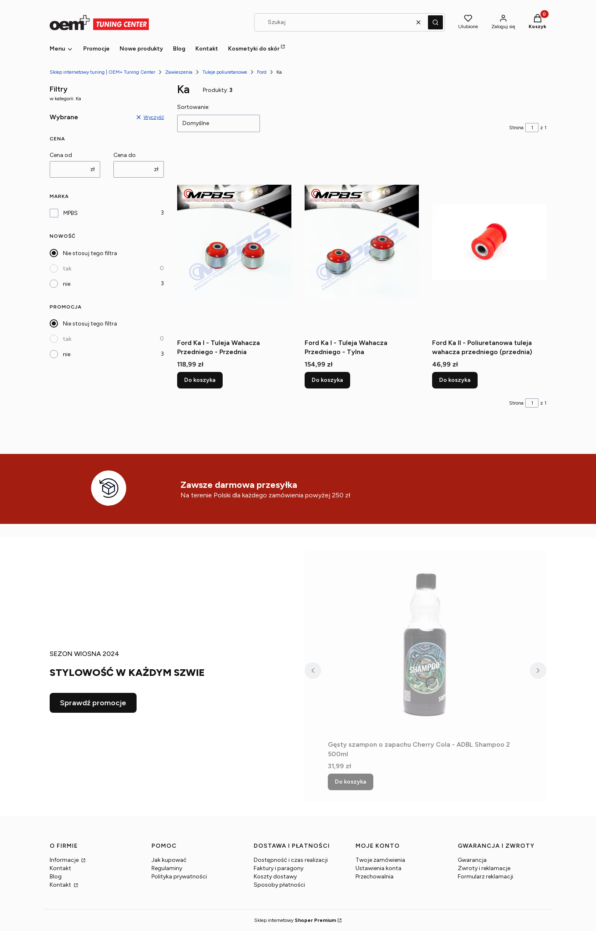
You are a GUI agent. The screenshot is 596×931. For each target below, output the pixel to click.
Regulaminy (166, 868)
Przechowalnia (375, 876)
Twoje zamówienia (380, 859)
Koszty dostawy (275, 876)
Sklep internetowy (295, 920)
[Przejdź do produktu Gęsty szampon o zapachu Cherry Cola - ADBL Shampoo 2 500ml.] (425, 643)
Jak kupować (169, 859)
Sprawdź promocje (93, 702)
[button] (435, 22)
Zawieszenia (178, 72)
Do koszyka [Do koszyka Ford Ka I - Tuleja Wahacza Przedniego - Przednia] (200, 379)
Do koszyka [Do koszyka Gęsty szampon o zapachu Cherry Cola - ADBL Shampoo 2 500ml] (350, 781)
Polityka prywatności (179, 876)
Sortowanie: (193, 107)
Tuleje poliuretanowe (224, 72)
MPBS (70, 213)
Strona (516, 127)
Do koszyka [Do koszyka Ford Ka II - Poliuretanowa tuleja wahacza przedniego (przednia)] (455, 379)
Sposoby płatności (279, 884)
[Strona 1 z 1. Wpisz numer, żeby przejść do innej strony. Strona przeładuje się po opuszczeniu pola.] (531, 127)
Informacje (65, 859)
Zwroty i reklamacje (484, 868)
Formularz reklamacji (485, 876)
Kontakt (60, 868)
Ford (262, 72)
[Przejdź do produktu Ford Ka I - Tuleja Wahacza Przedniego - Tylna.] (362, 242)
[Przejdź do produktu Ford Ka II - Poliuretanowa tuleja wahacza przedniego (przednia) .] (489, 242)
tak (67, 268)
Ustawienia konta (378, 868)
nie (66, 283)
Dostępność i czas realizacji (291, 859)
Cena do (124, 155)
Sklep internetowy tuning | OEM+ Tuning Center (102, 72)
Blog (56, 876)
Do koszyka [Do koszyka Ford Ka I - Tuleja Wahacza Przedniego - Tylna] (327, 379)
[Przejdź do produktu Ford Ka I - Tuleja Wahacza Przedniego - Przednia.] (234, 242)
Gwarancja (472, 859)
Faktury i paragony (278, 868)
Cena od (61, 155)
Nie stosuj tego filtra (90, 253)
